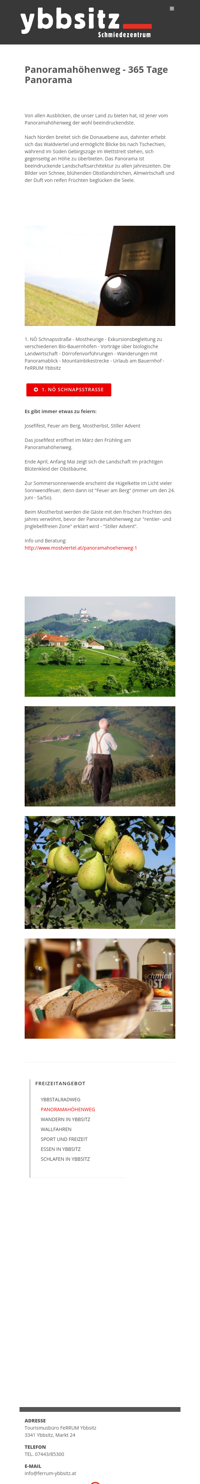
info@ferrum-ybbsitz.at (50, 1473)
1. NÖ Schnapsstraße (69, 389)
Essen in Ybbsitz (60, 1149)
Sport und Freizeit (64, 1139)
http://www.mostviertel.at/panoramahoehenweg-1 (81, 547)
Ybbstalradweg (60, 1099)
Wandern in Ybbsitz (65, 1119)
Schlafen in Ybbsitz (65, 1159)
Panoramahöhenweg (68, 1109)
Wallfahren (56, 1129)
